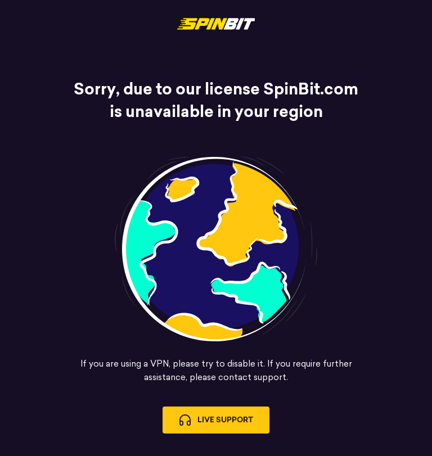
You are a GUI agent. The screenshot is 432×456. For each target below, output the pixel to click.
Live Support (216, 420)
